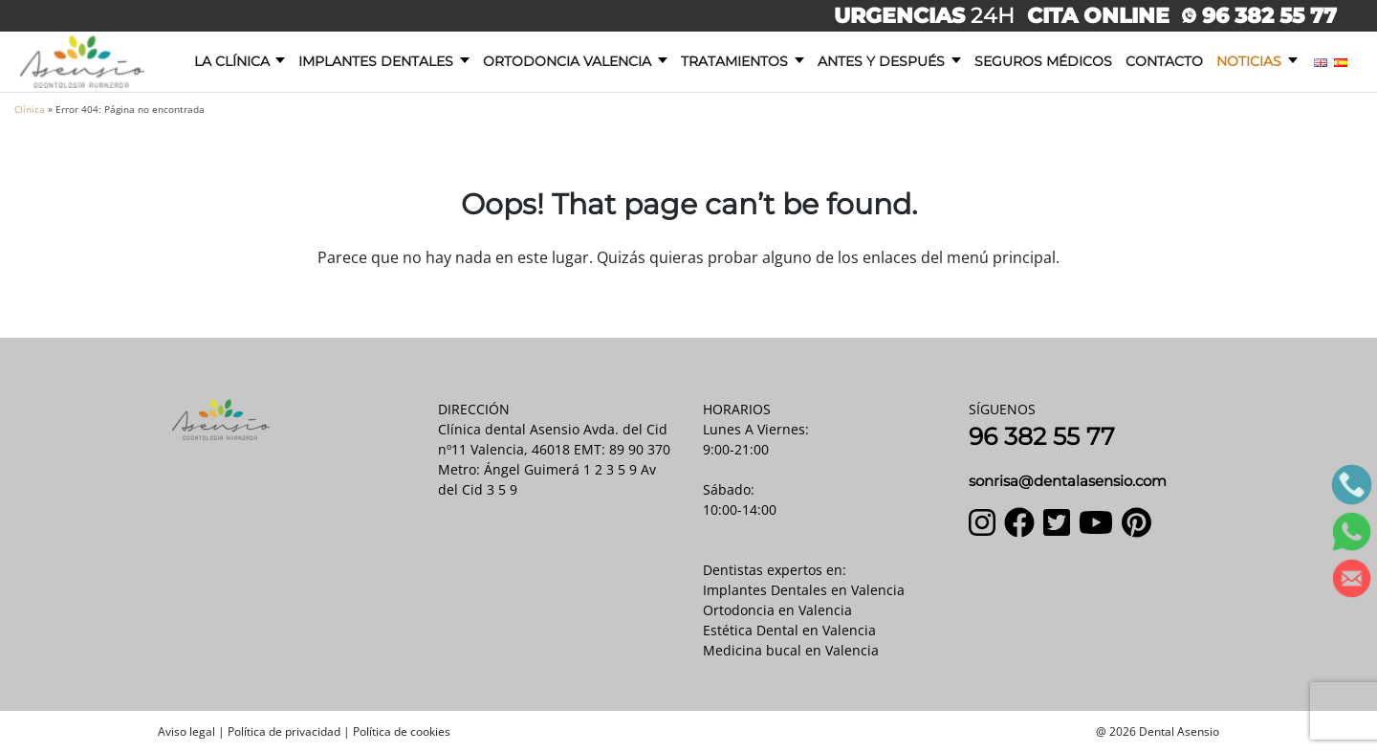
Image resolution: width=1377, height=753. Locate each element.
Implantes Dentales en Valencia (804, 590)
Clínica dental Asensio (508, 429)
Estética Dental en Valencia (789, 630)
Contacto (1164, 61)
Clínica (29, 109)
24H (927, 15)
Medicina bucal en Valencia (791, 650)
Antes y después (881, 61)
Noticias (1248, 61)
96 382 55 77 (1260, 15)
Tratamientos (734, 61)
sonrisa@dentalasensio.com (1068, 481)
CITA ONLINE (1098, 15)
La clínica (232, 61)
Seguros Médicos (1043, 61)
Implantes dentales (375, 61)
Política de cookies (401, 731)
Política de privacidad (284, 731)
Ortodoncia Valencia (567, 61)
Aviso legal (186, 731)
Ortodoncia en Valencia (777, 610)
